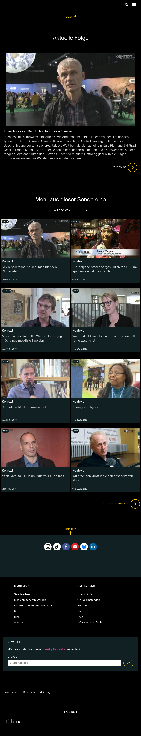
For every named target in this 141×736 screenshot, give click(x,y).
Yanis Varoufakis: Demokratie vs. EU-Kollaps (33, 476)
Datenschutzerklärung (36, 692)
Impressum (10, 692)
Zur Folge (125, 167)
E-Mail (12, 657)
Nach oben (70, 531)
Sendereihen (22, 594)
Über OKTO (84, 594)
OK (128, 663)
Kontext (7, 261)
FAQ (80, 617)
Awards (19, 622)
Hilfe (17, 617)
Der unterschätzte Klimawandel (24, 407)
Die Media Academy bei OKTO (33, 605)
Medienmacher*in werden (30, 600)
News (17, 611)
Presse (81, 611)
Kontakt (82, 605)
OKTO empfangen (88, 600)
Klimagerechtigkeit (85, 407)
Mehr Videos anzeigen (121, 504)
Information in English (90, 622)
